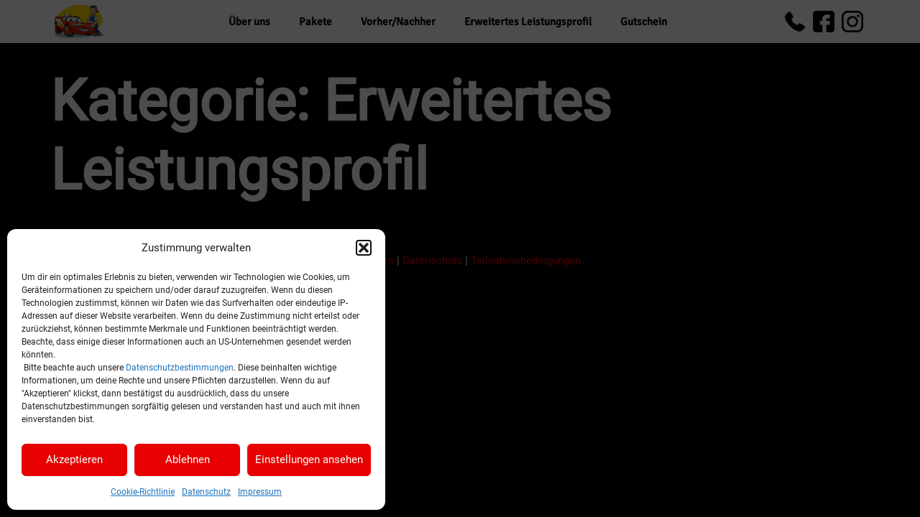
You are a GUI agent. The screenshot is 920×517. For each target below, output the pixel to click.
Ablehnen (187, 459)
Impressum (260, 492)
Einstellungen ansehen (309, 459)
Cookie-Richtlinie (143, 492)
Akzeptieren (74, 459)
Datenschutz (206, 492)
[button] (363, 248)
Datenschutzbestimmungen (180, 368)
